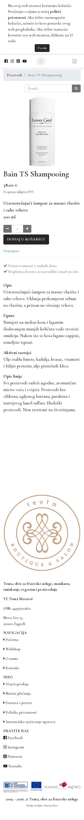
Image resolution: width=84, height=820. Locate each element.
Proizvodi (14, 75)
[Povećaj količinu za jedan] (27, 229)
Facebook (15, 737)
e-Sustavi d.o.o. (50, 805)
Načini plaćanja (18, 693)
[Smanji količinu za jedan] (7, 229)
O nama (12, 658)
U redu (42, 48)
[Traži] (76, 88)
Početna (12, 639)
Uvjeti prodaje (17, 684)
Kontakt (12, 668)
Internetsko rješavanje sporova (30, 721)
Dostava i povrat (19, 702)
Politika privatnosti (21, 712)
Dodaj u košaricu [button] (26, 239)
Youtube (15, 766)
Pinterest (15, 756)
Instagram (16, 747)
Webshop (13, 649)
